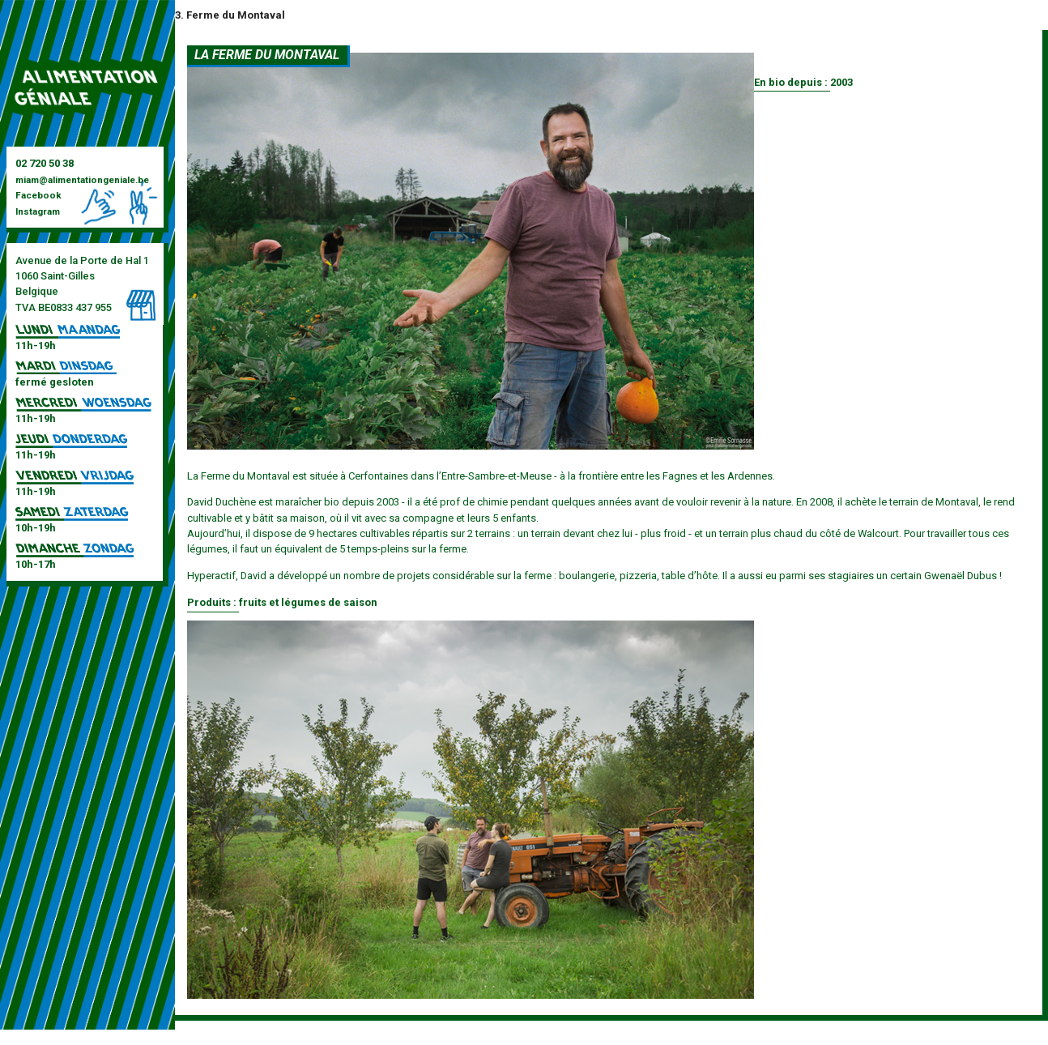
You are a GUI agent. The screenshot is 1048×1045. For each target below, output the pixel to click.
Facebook (38, 195)
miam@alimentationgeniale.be (82, 180)
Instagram (37, 211)
